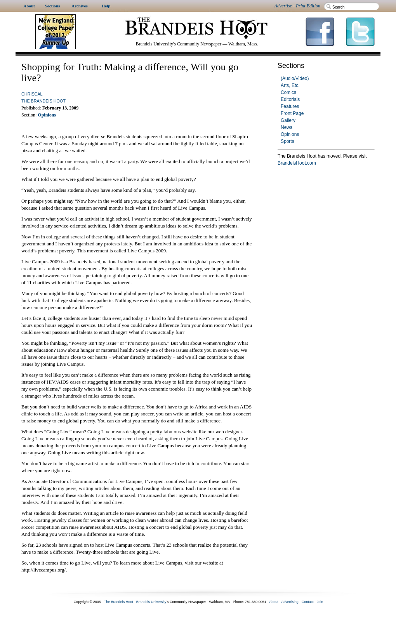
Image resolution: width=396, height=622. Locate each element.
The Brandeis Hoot (43, 101)
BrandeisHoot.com (297, 163)
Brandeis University (151, 602)
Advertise (283, 6)
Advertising (290, 602)
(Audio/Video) (295, 78)
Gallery (288, 120)
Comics (288, 92)
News (286, 127)
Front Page (292, 113)
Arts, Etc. (290, 85)
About (273, 602)
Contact (308, 602)
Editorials (290, 99)
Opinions (290, 134)
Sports (287, 141)
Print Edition (308, 6)
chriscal (32, 94)
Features (290, 106)
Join (320, 602)
